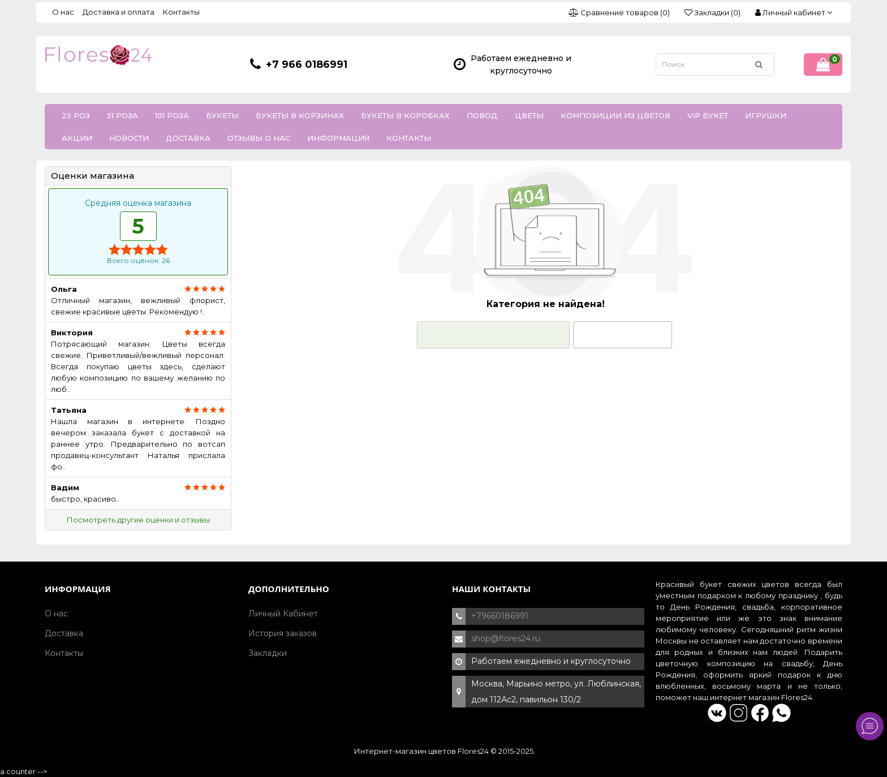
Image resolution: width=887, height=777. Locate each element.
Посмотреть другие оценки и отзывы (138, 519)
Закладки (267, 653)
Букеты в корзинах (300, 115)
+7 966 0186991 (306, 64)
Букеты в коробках (405, 115)
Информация (338, 138)
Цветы (529, 115)
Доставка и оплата (118, 11)
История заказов (282, 633)
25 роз (76, 115)
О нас (63, 11)
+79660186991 (499, 616)
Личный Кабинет (283, 613)
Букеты (222, 115)
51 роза (122, 115)
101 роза (172, 115)
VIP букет (707, 115)
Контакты (181, 11)
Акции (77, 138)
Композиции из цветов (615, 115)
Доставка (188, 138)
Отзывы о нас (258, 138)
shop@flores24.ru (505, 638)
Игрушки (765, 115)
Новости (129, 138)
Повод (482, 115)
